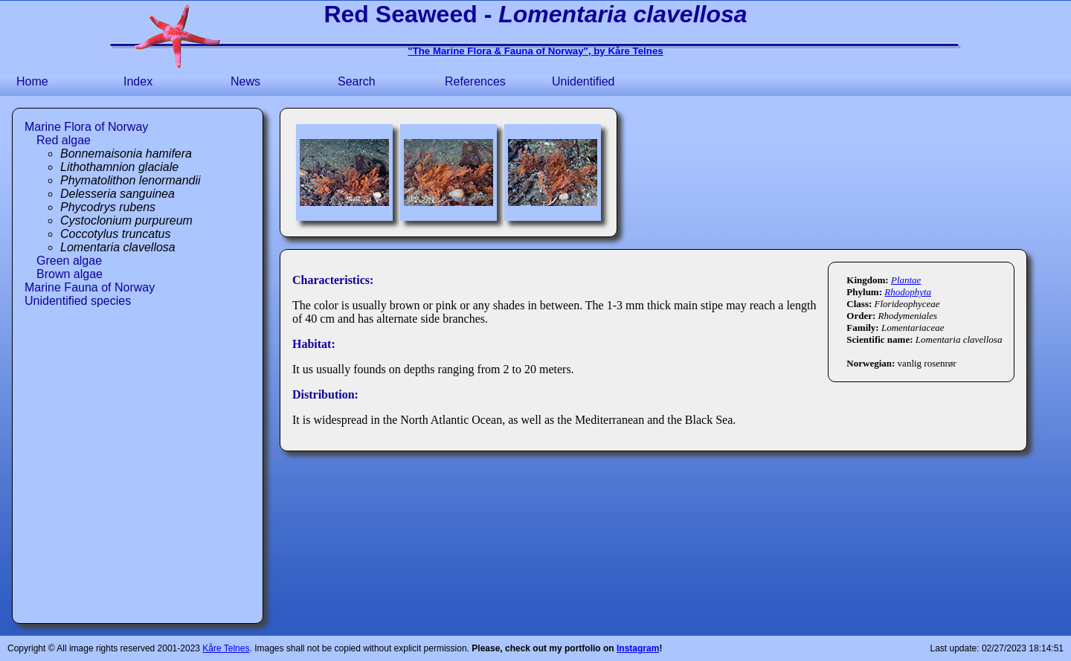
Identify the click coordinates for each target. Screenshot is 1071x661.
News (245, 81)
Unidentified (583, 81)
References (475, 81)
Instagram (638, 648)
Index (137, 81)
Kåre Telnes (225, 648)
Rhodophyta (907, 291)
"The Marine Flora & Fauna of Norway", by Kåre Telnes (535, 51)
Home (32, 81)
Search (357, 81)
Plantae (906, 280)
